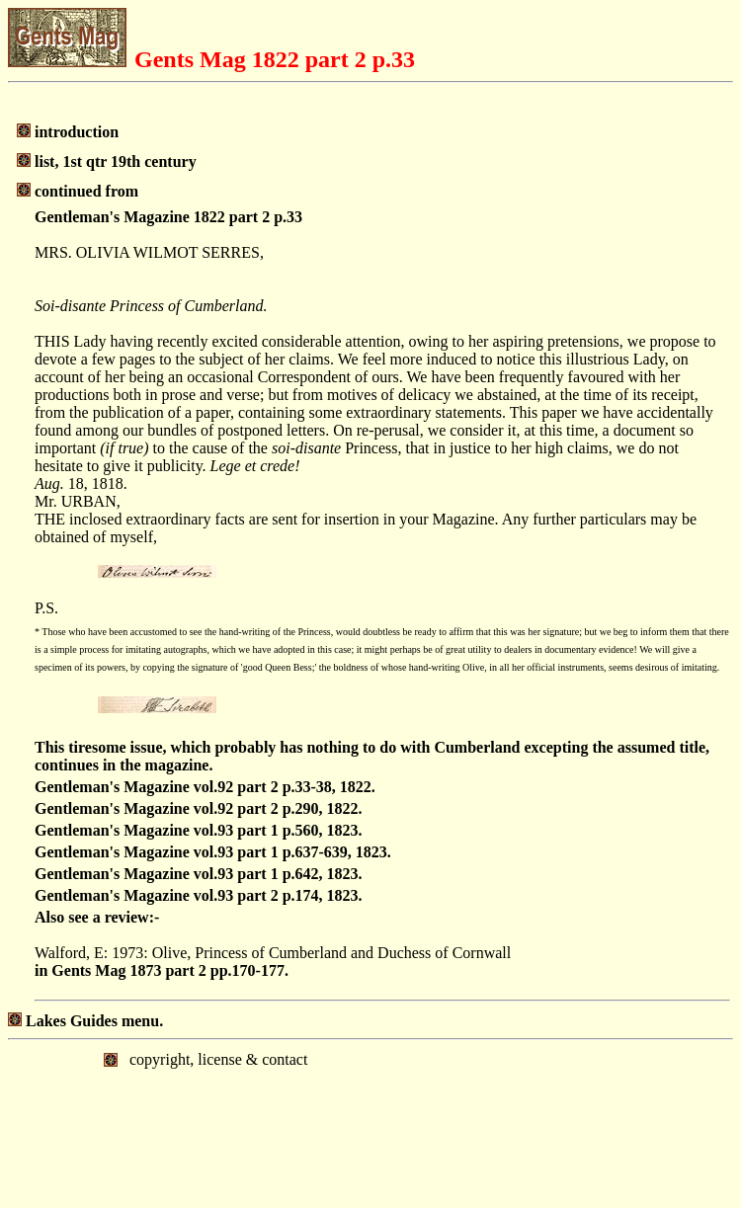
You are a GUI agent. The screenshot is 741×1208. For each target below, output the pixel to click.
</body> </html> (370, 1122)
